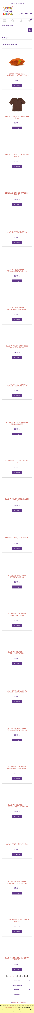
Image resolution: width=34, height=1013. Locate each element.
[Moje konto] (21, 20)
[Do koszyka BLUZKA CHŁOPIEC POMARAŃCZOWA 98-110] (17, 319)
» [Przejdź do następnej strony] (29, 976)
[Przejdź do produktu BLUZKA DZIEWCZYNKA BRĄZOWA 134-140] (17, 603)
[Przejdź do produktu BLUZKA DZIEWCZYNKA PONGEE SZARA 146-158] (17, 871)
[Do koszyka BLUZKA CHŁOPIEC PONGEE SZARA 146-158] (17, 434)
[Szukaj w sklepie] (15, 30)
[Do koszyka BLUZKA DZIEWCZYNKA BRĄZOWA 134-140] (17, 625)
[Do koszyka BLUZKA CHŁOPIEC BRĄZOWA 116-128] (17, 166)
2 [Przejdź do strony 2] (10, 976)
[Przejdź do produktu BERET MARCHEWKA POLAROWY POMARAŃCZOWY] (17, 61)
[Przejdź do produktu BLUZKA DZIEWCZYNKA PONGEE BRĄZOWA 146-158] (17, 794)
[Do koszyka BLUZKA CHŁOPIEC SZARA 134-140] (17, 510)
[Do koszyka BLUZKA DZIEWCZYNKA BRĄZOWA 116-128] (17, 587)
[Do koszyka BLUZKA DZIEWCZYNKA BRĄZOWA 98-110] (17, 663)
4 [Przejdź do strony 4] (16, 976)
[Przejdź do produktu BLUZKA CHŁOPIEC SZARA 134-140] (17, 488)
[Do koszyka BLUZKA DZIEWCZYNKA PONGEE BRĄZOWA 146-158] (17, 816)
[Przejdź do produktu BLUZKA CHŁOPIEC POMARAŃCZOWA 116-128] (17, 220)
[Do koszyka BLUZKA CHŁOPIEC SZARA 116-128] (17, 472)
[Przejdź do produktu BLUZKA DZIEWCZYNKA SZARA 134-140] (17, 947)
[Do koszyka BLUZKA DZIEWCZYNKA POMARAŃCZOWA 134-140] (17, 740)
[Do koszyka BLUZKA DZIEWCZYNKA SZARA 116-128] (17, 931)
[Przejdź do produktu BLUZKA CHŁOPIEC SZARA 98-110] (17, 526)
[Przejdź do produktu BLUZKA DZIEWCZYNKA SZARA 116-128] (17, 909)
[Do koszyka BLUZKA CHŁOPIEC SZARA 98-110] (17, 548)
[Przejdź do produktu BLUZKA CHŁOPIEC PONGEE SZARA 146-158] (17, 412)
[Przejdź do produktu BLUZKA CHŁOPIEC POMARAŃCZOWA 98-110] (17, 297)
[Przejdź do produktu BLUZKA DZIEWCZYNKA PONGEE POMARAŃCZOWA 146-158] (17, 832)
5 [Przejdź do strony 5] (19, 976)
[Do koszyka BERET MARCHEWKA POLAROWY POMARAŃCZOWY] (17, 85)
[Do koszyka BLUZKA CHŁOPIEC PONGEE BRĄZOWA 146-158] (17, 357)
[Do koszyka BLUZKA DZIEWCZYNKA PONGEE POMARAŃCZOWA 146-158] (17, 854)
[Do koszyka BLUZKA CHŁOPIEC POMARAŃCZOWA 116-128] (17, 242)
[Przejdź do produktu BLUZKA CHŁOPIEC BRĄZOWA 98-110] (17, 104)
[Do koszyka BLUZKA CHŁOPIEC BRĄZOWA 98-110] (17, 128)
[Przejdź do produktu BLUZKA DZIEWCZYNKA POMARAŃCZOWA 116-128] (17, 680)
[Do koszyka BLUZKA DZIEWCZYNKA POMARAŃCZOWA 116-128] (17, 701)
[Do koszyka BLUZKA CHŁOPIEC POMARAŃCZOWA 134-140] (17, 280)
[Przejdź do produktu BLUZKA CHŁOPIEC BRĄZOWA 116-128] (17, 144)
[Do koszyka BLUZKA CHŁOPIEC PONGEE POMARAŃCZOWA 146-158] (17, 395)
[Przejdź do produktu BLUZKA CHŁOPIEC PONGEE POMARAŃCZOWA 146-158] (17, 373)
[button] (4, 20)
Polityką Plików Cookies (11, 1007)
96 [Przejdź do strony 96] (26, 976)
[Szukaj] (13, 20)
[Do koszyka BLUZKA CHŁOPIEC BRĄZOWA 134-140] (17, 204)
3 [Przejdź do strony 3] (13, 976)
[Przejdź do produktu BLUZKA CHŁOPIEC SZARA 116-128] (17, 450)
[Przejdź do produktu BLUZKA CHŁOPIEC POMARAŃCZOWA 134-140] (17, 259)
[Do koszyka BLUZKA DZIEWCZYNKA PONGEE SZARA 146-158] (17, 893)
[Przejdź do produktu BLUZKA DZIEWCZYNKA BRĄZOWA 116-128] (17, 565)
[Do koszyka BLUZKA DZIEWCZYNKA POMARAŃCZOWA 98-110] (17, 778)
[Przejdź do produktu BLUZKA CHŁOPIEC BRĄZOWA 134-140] (17, 182)
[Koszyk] (29, 20)
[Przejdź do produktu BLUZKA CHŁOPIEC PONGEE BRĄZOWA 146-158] (17, 335)
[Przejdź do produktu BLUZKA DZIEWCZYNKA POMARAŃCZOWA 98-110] (17, 756)
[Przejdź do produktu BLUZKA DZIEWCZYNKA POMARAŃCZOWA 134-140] (17, 718)
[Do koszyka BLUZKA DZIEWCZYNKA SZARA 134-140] (17, 969)
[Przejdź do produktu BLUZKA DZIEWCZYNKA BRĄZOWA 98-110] (17, 641)
